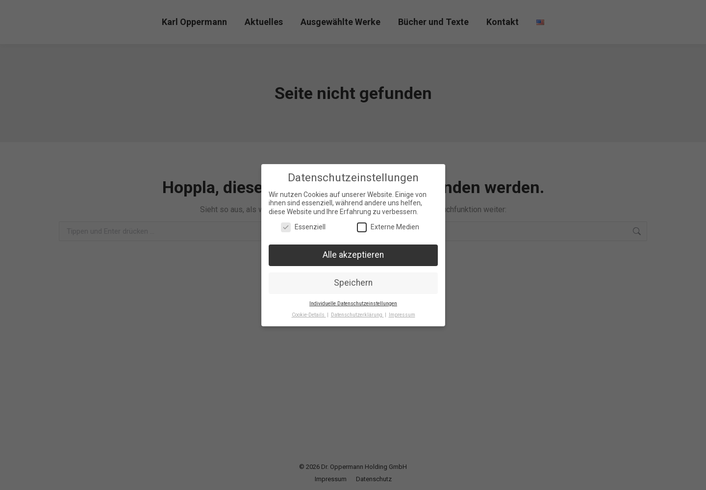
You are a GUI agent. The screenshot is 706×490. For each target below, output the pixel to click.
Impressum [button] (400, 312)
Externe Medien (387, 227)
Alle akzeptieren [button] (353, 255)
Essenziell (302, 227)
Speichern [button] (353, 281)
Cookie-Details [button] (310, 312)
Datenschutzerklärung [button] (356, 312)
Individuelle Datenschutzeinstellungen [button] (353, 301)
